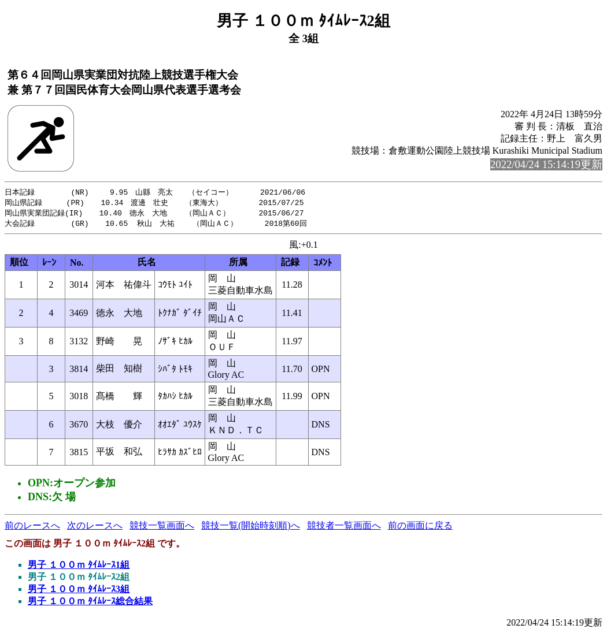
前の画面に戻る (420, 528)
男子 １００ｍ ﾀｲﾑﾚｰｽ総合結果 (90, 603)
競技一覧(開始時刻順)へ (250, 528)
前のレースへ (32, 528)
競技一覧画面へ (161, 528)
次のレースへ (95, 528)
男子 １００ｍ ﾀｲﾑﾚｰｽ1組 (78, 567)
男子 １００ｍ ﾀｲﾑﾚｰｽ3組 (78, 591)
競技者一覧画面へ (344, 528)
